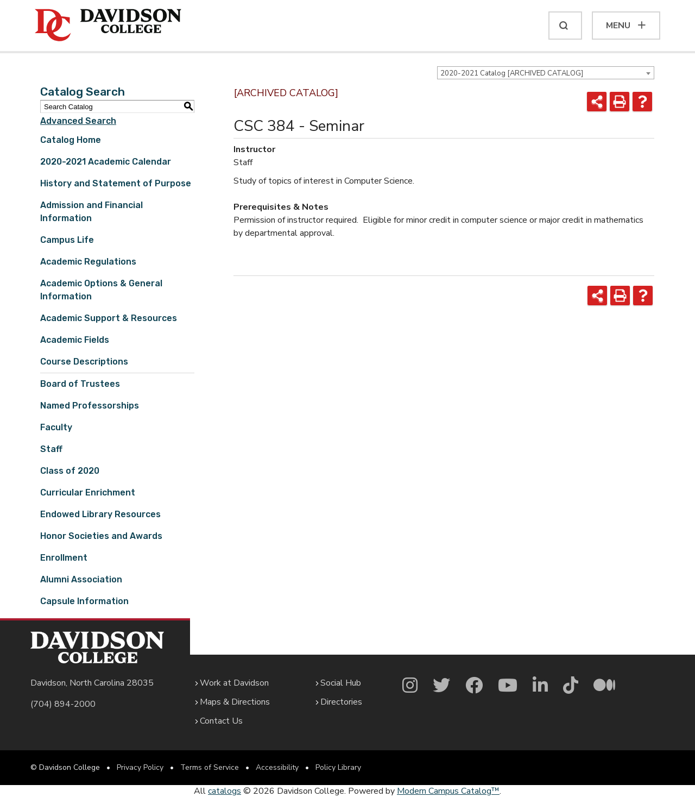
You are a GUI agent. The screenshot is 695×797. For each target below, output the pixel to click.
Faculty (56, 427)
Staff (51, 449)
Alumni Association (81, 579)
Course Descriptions (84, 361)
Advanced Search (78, 121)
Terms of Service (209, 767)
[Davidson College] (108, 25)
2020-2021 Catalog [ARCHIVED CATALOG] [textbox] (511, 73)
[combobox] (545, 72)
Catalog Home (70, 140)
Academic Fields (74, 340)
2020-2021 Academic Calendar (105, 161)
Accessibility (277, 767)
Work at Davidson (234, 683)
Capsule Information (84, 601)
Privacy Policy (140, 767)
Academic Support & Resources (108, 318)
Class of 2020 (69, 471)
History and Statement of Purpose (115, 183)
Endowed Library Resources (100, 514)
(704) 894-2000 (63, 704)
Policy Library (338, 767)
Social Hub (340, 683)
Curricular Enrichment (87, 492)
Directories (341, 702)
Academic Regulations (88, 261)
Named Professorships (89, 405)
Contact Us (221, 721)
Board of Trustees (80, 384)
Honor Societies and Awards (101, 536)
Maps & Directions (235, 702)
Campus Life (67, 240)
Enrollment (63, 558)
